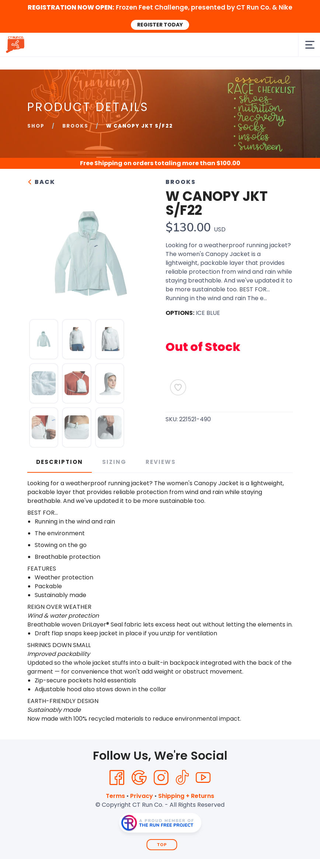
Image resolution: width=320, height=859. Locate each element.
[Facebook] (117, 778)
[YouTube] (203, 778)
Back (41, 182)
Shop (36, 126)
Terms (115, 796)
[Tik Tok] (182, 778)
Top (162, 845)
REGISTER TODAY (160, 24)
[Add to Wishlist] (178, 387)
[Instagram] (161, 778)
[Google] (139, 778)
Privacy (141, 796)
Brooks (75, 126)
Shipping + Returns (186, 796)
